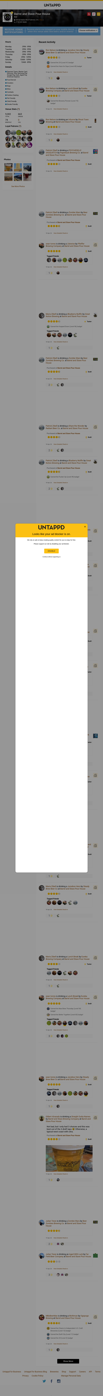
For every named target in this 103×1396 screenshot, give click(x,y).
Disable (51, 551)
